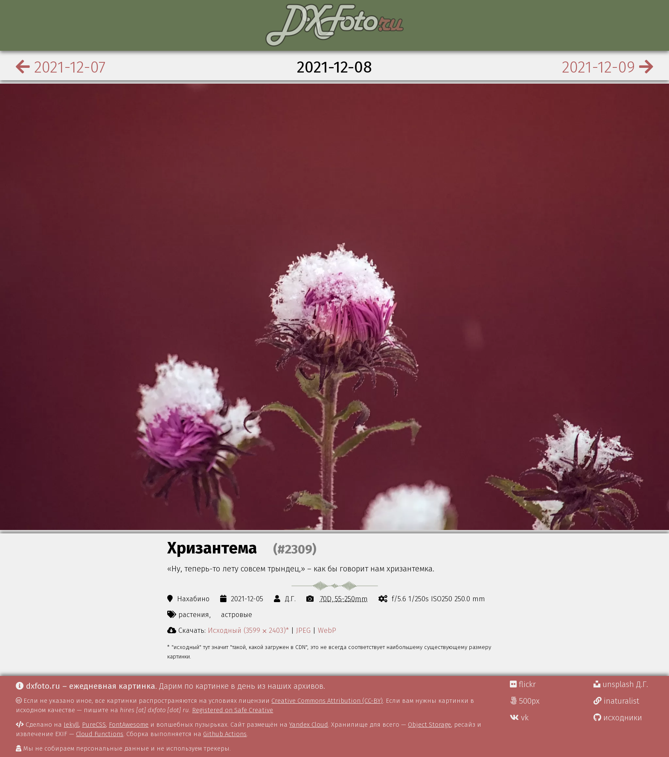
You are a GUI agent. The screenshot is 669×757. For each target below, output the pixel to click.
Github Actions (225, 734)
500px (525, 701)
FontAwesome (128, 724)
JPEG (303, 630)
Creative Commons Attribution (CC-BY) (327, 701)
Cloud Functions (99, 734)
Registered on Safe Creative (232, 710)
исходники (617, 717)
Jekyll (71, 724)
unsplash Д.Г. (620, 684)
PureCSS (94, 724)
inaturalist (616, 701)
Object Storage (429, 724)
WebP (327, 630)
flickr (523, 684)
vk (519, 717)
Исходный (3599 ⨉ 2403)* (248, 630)
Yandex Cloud (308, 724)
